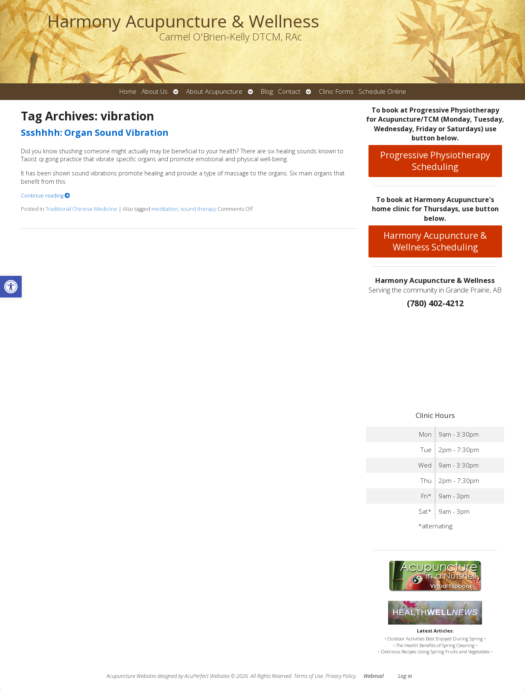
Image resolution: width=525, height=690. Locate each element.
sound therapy (198, 208)
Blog (267, 91)
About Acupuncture (214, 91)
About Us (154, 91)
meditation (164, 208)
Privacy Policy (341, 676)
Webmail (373, 676)
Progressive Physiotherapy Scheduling (435, 160)
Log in (405, 676)
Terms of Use (308, 676)
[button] (11, 287)
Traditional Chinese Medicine (81, 208)
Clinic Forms (336, 91)
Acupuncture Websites (131, 676)
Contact (289, 91)
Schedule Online (382, 91)
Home (127, 91)
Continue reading (45, 195)
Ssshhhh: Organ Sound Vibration (95, 132)
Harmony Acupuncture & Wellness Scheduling (435, 241)
